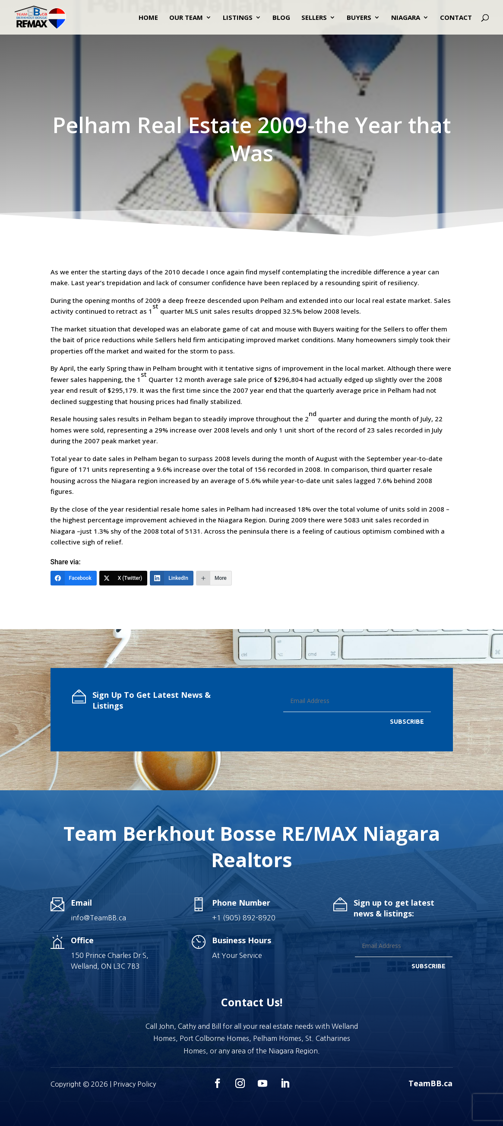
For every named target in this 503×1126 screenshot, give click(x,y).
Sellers (314, 18)
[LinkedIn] (171, 578)
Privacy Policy (134, 1084)
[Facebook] (74, 578)
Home (148, 18)
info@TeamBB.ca (98, 917)
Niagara (405, 18)
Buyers (359, 18)
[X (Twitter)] (123, 578)
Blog (281, 18)
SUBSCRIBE (407, 721)
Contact (456, 18)
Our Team (186, 18)
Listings (238, 18)
